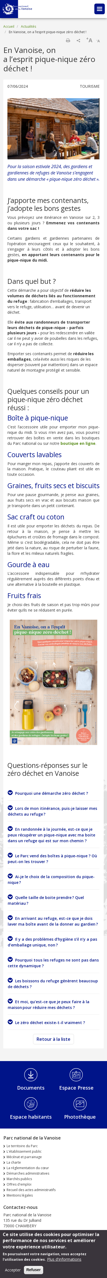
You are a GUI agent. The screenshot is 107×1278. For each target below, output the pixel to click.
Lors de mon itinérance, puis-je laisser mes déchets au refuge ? (52, 811)
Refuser (33, 1272)
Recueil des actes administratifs (31, 1189)
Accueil (8, 26)
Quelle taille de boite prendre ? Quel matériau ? (46, 900)
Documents (31, 1087)
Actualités (28, 26)
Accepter (13, 1272)
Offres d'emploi (19, 1184)
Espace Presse (76, 1087)
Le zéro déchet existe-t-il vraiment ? (46, 1022)
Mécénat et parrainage (24, 1157)
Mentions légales (20, 1195)
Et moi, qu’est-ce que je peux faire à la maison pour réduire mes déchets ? (48, 1004)
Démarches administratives (28, 1173)
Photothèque (80, 1116)
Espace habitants (31, 1116)
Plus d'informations (64, 1261)
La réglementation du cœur (28, 1168)
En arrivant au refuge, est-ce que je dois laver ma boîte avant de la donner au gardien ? (53, 921)
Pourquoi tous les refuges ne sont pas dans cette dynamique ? (53, 962)
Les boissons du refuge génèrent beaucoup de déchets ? (53, 983)
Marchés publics (19, 1179)
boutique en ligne (78, 443)
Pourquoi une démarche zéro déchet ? (48, 793)
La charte (14, 1162)
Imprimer (68, 40)
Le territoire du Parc (22, 1146)
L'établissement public (24, 1151)
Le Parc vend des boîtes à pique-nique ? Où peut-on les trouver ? (52, 858)
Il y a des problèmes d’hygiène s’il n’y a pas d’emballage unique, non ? (52, 942)
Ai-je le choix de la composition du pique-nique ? (51, 879)
